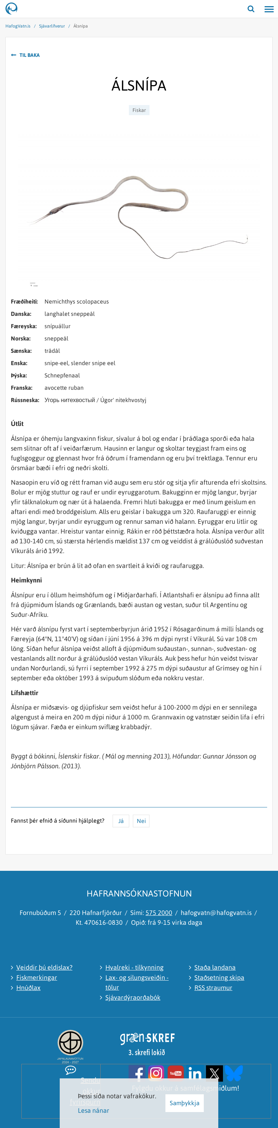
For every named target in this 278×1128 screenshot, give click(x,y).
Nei (141, 821)
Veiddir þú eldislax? (44, 967)
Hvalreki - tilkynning (134, 967)
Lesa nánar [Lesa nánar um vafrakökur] (93, 1110)
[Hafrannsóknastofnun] (14, 9)
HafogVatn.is (17, 26)
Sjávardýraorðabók (132, 997)
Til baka (30, 55)
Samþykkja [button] (184, 1103)
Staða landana (215, 967)
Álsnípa (80, 26)
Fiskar (139, 110)
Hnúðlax (28, 987)
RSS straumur (213, 987)
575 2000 (159, 912)
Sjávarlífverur (52, 26)
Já (121, 821)
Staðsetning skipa (219, 977)
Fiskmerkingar (36, 977)
